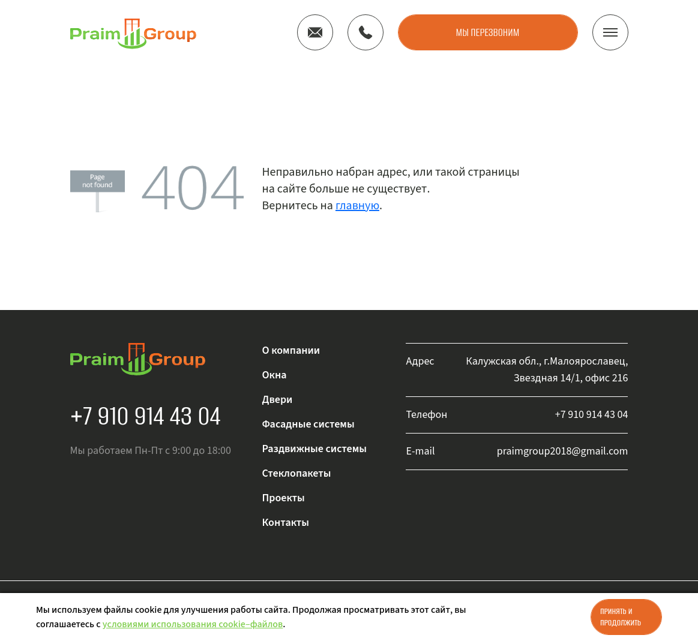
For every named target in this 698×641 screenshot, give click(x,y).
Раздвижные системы (314, 448)
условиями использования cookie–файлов (193, 624)
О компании (291, 350)
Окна (274, 375)
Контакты (285, 522)
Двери (277, 399)
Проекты (283, 497)
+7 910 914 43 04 (145, 416)
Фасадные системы (308, 424)
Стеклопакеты (296, 473)
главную (357, 205)
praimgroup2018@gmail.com (562, 451)
